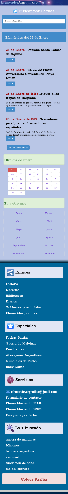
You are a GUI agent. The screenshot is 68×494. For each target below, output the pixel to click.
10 (47, 174)
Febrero (49, 213)
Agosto (49, 237)
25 (21, 188)
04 (47, 170)
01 (21, 170)
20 (30, 183)
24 (12, 188)
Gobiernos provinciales (23, 307)
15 (38, 179)
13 (21, 179)
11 (55, 174)
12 (12, 179)
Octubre (49, 245)
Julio (19, 237)
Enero (19, 213)
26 (30, 188)
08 (30, 174)
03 (38, 170)
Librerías (12, 290)
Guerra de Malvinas (21, 343)
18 (12, 183)
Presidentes (15, 349)
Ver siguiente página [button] (18, 147)
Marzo (19, 221)
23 (56, 183)
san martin (14, 457)
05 (55, 170)
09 (38, 174)
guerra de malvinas (21, 439)
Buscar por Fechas (33, 11)
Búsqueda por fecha (21, 415)
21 (38, 183)
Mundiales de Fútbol (22, 361)
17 (55, 179)
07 (21, 174)
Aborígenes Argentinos (24, 355)
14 (30, 179)
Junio (49, 229)
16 (47, 179)
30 (12, 193)
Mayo (19, 229)
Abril (49, 221)
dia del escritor (17, 469)
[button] (10, 60)
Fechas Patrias (17, 338)
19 (21, 183)
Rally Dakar (15, 367)
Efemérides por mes (21, 313)
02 (30, 170)
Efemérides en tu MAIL (24, 403)
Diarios (11, 301)
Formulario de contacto (24, 398)
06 (12, 174)
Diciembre (49, 253)
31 (21, 193)
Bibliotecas (14, 296)
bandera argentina (20, 451)
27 (38, 188)
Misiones (13, 445)
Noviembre (18, 253)
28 (47, 188)
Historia (12, 284)
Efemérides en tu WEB (24, 409)
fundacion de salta (20, 463)
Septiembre (19, 245)
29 (56, 188)
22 (47, 183)
